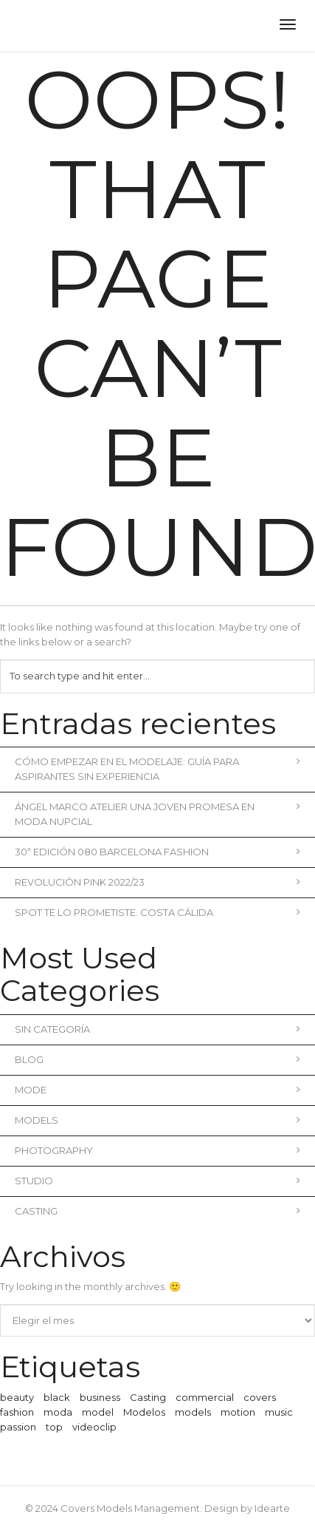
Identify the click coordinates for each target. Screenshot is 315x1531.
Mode (157, 1090)
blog (157, 1059)
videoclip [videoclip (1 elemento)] (94, 1427)
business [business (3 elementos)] (100, 1397)
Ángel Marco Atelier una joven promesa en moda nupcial (157, 814)
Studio (157, 1181)
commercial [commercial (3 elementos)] (205, 1397)
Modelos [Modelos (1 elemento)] (144, 1412)
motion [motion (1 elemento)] (238, 1412)
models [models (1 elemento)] (193, 1412)
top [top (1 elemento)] (54, 1427)
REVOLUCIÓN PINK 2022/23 (157, 882)
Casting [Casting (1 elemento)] (148, 1397)
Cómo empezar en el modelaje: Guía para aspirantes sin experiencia (157, 769)
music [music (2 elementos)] (279, 1412)
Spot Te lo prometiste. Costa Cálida (157, 912)
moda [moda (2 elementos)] (58, 1412)
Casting (157, 1211)
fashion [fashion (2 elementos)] (17, 1412)
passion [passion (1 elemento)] (18, 1427)
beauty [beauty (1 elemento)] (17, 1397)
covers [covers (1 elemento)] (259, 1397)
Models (157, 1120)
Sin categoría (157, 1029)
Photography (157, 1150)
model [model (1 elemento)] (98, 1412)
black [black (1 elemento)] (57, 1397)
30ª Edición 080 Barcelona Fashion (157, 852)
